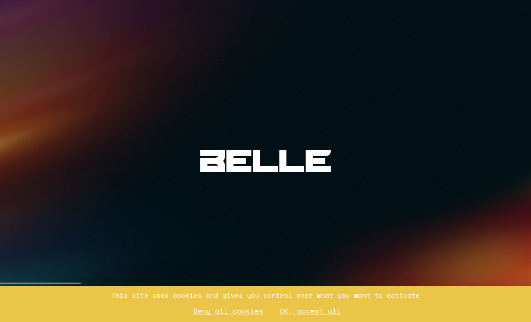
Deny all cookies (228, 310)
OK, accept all (310, 310)
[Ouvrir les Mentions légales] (421, 95)
